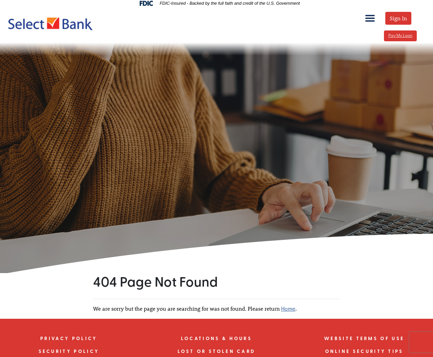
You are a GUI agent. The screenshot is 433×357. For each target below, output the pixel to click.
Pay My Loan (400, 36)
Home (288, 309)
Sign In (398, 18)
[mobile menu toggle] (370, 18)
